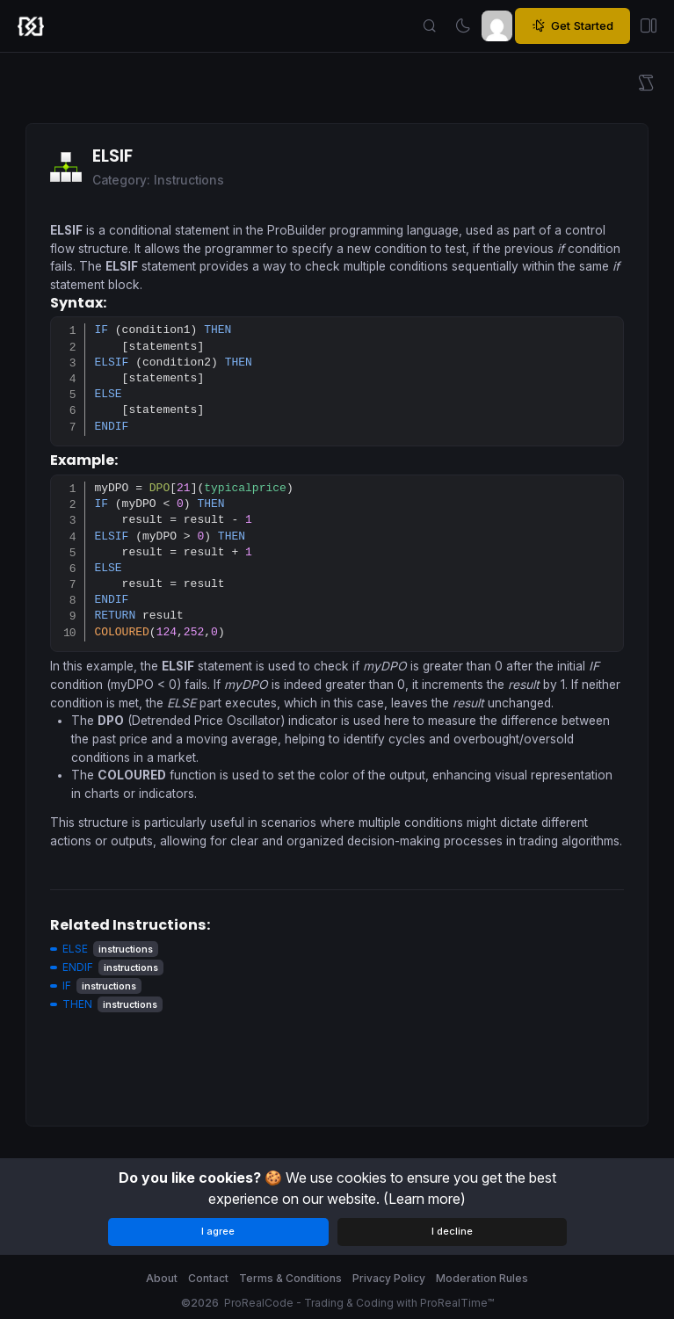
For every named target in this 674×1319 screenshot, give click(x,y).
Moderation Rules (482, 1278)
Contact (208, 1278)
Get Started (572, 26)
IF (66, 985)
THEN (77, 1004)
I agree (218, 1231)
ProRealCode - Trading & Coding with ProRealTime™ (359, 1302)
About (162, 1278)
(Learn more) (424, 1198)
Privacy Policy (388, 1278)
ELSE (75, 948)
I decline (452, 1231)
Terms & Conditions (290, 1278)
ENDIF (77, 967)
